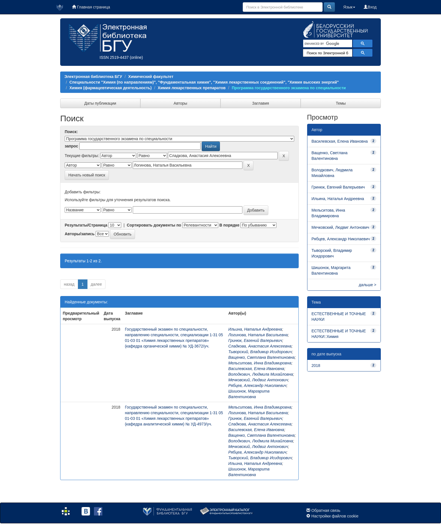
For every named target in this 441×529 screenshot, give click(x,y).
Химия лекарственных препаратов (192, 88)
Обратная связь (325, 510)
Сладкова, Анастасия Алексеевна (260, 346)
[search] (327, 43)
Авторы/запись (79, 234)
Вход (370, 7)
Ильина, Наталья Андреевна (255, 329)
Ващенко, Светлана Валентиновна (261, 357)
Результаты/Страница (86, 225)
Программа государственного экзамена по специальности (289, 88)
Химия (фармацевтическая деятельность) (110, 88)
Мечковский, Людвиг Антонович (258, 380)
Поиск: (71, 131)
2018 (316, 365)
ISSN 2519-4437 (114, 57)
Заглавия (260, 103)
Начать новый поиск (86, 175)
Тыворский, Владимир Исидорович (260, 351)
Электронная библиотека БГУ (93, 76)
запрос (71, 146)
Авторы (180, 103)
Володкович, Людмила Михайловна (260, 374)
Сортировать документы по (154, 225)
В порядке (229, 225)
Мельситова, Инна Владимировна (259, 363)
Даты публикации (100, 103)
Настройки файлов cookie (335, 516)
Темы (341, 103)
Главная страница (91, 7)
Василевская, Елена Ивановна (256, 368)
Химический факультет (151, 76)
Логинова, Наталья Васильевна (258, 335)
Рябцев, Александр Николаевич (257, 385)
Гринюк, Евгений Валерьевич (255, 340)
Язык (349, 7)
